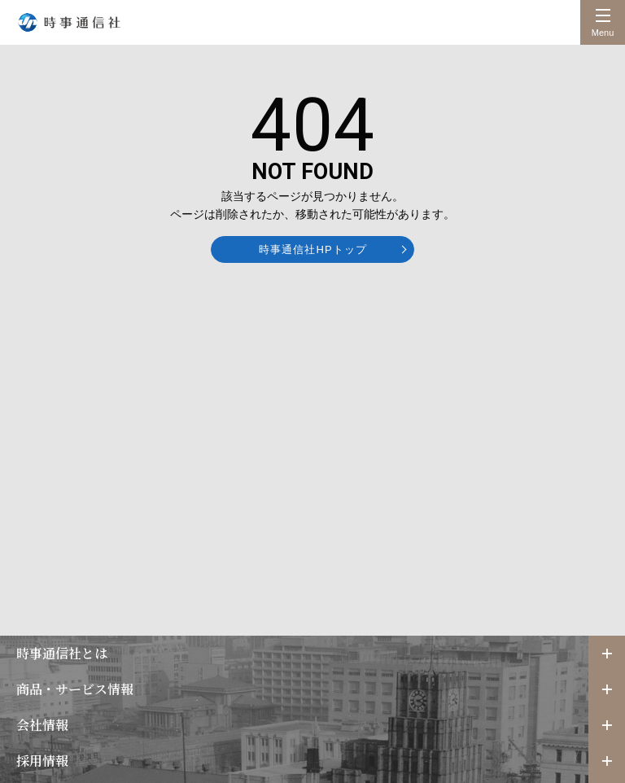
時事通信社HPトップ (312, 249)
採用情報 (42, 760)
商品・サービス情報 (74, 689)
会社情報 (42, 724)
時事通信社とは (61, 653)
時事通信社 (69, 22)
